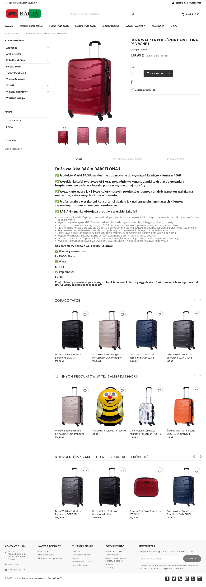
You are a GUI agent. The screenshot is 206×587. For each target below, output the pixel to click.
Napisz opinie (139, 49)
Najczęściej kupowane (50, 558)
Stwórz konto (194, 2)
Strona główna (14, 40)
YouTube (187, 579)
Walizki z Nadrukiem (31, 26)
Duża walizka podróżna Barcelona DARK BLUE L (142, 356)
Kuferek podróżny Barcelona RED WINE (145, 513)
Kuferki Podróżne (85, 26)
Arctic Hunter (110, 26)
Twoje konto (114, 546)
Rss (180, 579)
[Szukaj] (103, 14)
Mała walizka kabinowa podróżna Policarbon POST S (145, 432)
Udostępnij (132, 82)
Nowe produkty (46, 554)
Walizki (9, 26)
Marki (8, 111)
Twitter (174, 579)
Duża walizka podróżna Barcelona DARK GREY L (179, 356)
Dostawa (76, 551)
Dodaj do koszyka (158, 73)
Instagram (199, 579)
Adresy (109, 564)
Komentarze (175, 159)
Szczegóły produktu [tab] (127, 159)
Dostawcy (12, 140)
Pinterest (193, 579)
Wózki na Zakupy (135, 26)
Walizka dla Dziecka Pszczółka (109, 430)
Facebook (167, 579)
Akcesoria (158, 26)
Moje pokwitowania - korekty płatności (116, 559)
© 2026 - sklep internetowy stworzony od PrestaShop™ (33, 578)
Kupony (109, 567)
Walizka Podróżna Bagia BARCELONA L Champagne (107, 356)
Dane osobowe (113, 551)
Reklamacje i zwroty (82, 561)
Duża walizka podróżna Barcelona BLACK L (68, 356)
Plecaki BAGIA (13, 66)
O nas (173, 26)
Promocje (43, 551)
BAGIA (9, 126)
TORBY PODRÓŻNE (59, 26)
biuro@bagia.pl (17, 569)
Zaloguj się (181, 2)
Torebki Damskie (15, 79)
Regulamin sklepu (81, 554)
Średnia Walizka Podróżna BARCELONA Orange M (181, 432)
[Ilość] (134, 73)
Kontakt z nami (79, 565)
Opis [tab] (79, 159)
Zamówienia (112, 554)
